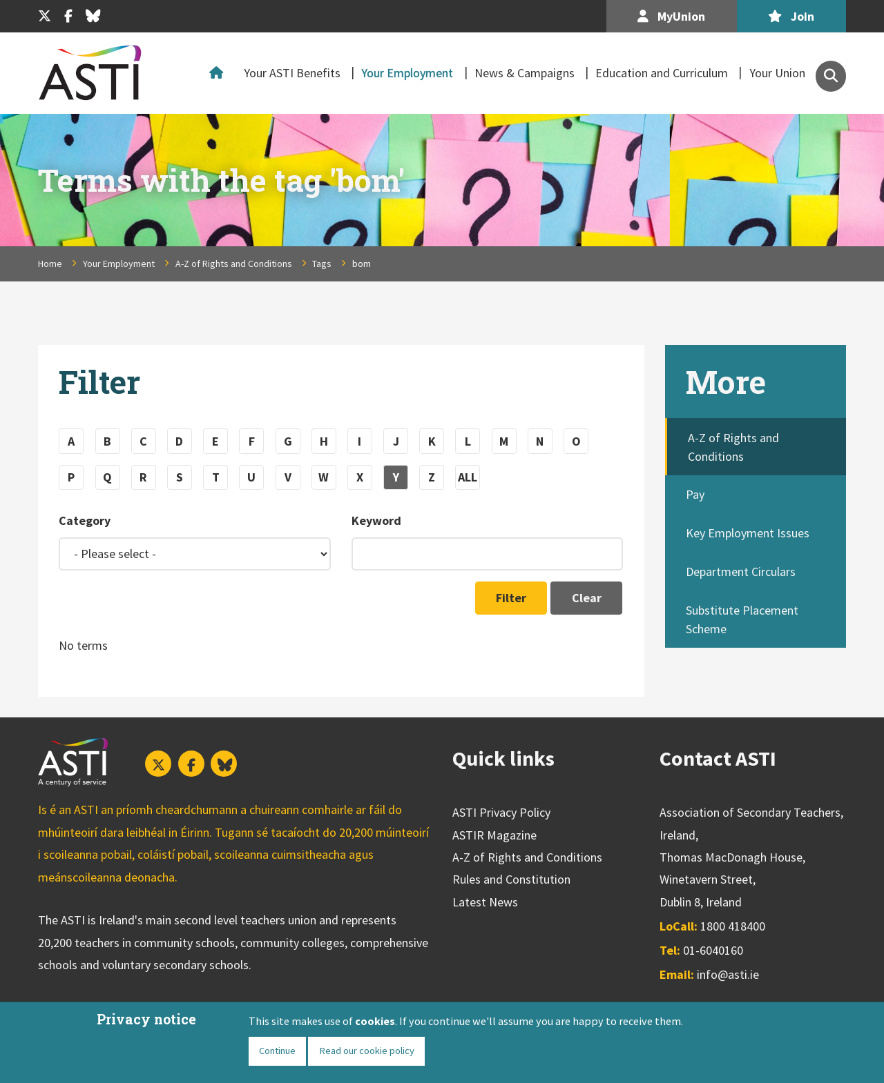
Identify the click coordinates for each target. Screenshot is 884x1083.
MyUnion (671, 16)
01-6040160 (713, 950)
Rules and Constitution (511, 879)
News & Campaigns (524, 73)
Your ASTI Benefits (292, 73)
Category (84, 520)
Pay (695, 494)
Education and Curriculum (661, 73)
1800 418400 (732, 926)
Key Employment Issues (747, 533)
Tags (322, 263)
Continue (277, 1050)
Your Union (777, 73)
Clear (587, 598)
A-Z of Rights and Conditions (233, 263)
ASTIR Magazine (494, 835)
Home (219, 73)
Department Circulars (741, 571)
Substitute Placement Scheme (742, 619)
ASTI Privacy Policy (501, 812)
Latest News (485, 902)
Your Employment (407, 73)
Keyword (376, 520)
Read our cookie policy (366, 1050)
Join (791, 16)
